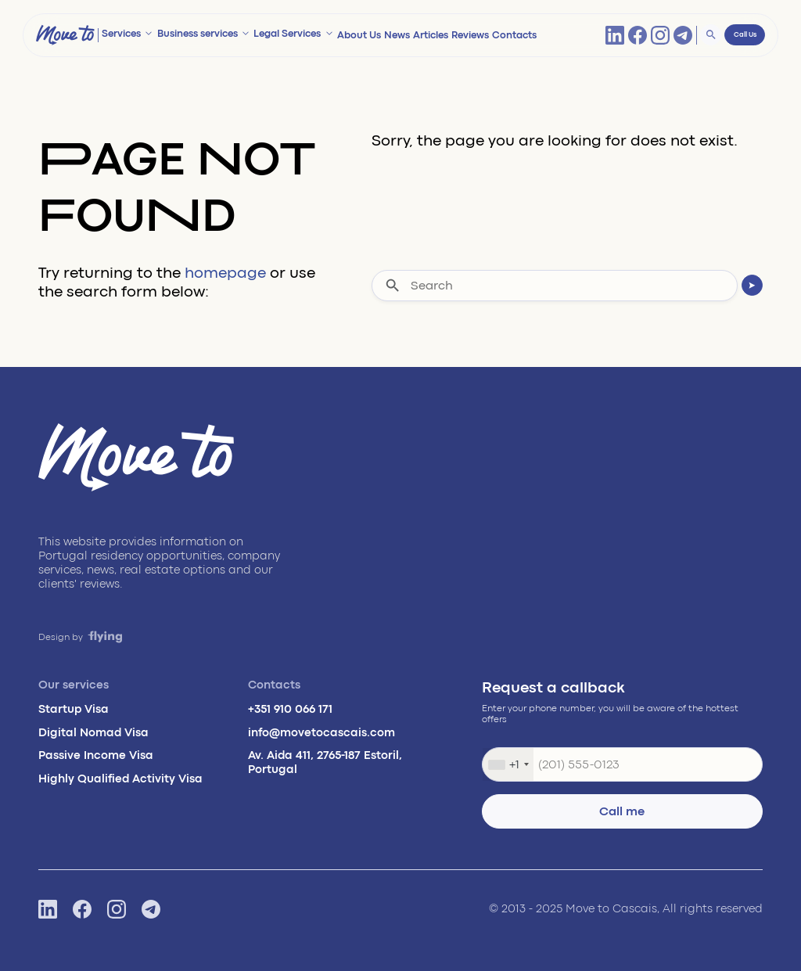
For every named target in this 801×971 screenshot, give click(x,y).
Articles (430, 35)
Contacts (514, 35)
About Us (359, 35)
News (397, 35)
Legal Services (287, 33)
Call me (622, 811)
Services (121, 33)
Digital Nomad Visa (93, 732)
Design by (80, 637)
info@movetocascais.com (321, 732)
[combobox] (508, 764)
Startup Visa (73, 709)
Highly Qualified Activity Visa (120, 779)
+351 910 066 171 (290, 709)
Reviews (470, 35)
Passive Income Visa (95, 755)
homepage (225, 273)
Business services (197, 33)
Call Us (745, 34)
